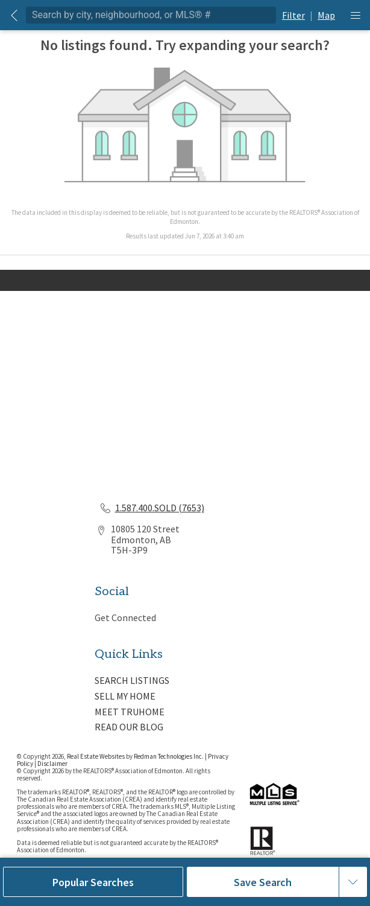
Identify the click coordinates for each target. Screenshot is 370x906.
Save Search (263, 882)
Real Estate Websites (96, 756)
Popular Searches (93, 882)
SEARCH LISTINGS (132, 680)
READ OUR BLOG (129, 727)
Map (326, 15)
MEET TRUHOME (130, 712)
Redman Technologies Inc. (169, 756)
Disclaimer (52, 763)
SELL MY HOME (125, 696)
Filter (293, 15)
